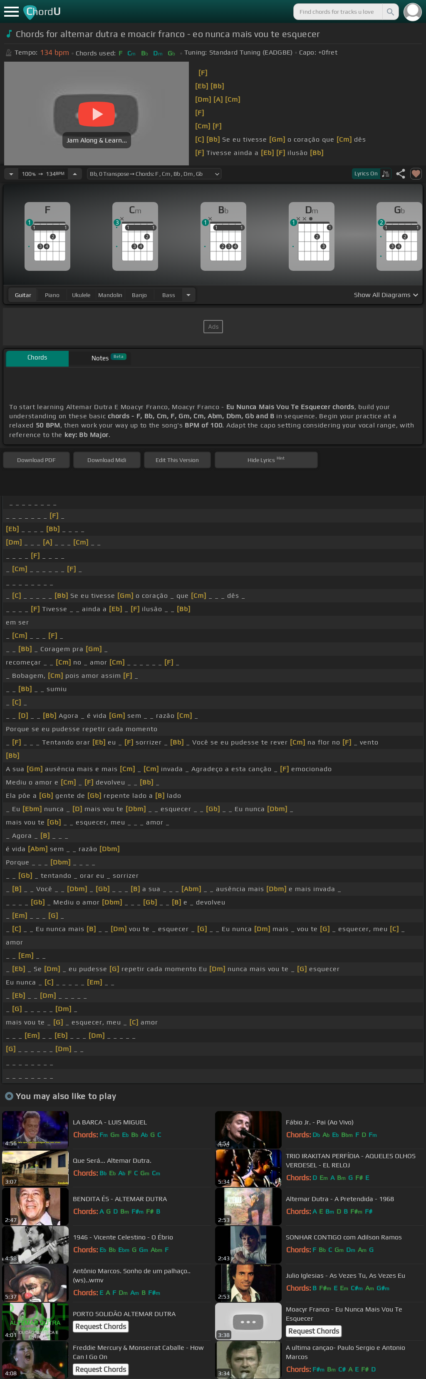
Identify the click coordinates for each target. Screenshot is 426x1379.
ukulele (81, 295)
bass (168, 295)
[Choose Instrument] (188, 294)
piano (52, 295)
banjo (139, 295)
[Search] (389, 11)
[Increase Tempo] (75, 174)
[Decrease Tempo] (11, 174)
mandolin (110, 295)
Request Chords (100, 1326)
